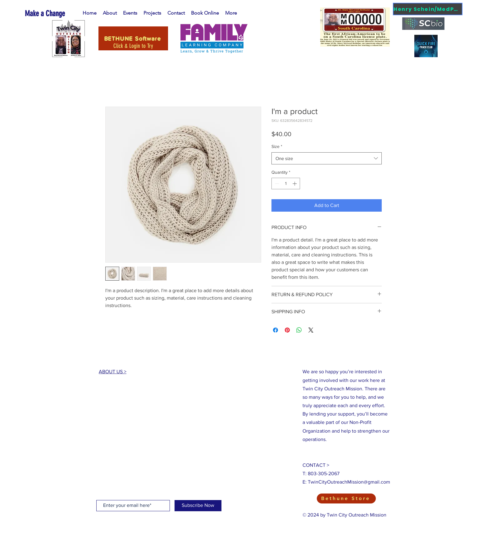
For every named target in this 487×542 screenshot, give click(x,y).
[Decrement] (276, 183)
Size (276, 146)
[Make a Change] (53, 13)
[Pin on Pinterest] (287, 330)
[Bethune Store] (346, 498)
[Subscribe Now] (198, 505)
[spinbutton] (285, 183)
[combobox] (326, 158)
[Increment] (295, 183)
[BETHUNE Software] (133, 38)
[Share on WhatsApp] (299, 330)
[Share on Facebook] (275, 330)
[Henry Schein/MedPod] (427, 9)
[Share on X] (311, 330)
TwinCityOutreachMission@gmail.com (349, 482)
